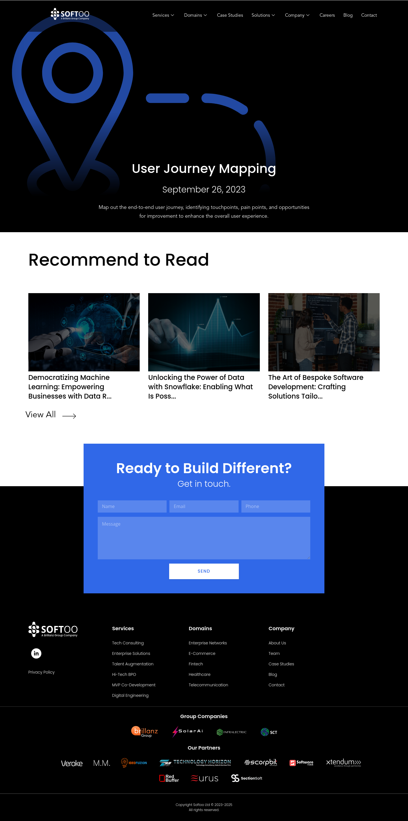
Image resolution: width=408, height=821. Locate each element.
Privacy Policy (41, 672)
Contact (369, 15)
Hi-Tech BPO (124, 674)
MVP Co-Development (134, 685)
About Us (277, 643)
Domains (195, 16)
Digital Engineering (130, 695)
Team (274, 653)
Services (163, 16)
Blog (348, 15)
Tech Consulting (128, 643)
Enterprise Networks (208, 643)
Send (204, 571)
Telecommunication (208, 685)
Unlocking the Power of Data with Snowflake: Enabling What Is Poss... (200, 387)
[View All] (69, 417)
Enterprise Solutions (131, 653)
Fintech (196, 664)
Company (297, 16)
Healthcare (200, 674)
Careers (327, 15)
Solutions (263, 16)
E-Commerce (202, 653)
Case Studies (230, 15)
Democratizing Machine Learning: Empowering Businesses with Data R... (70, 387)
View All (41, 415)
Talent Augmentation (133, 664)
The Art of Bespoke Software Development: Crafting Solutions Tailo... (316, 387)
